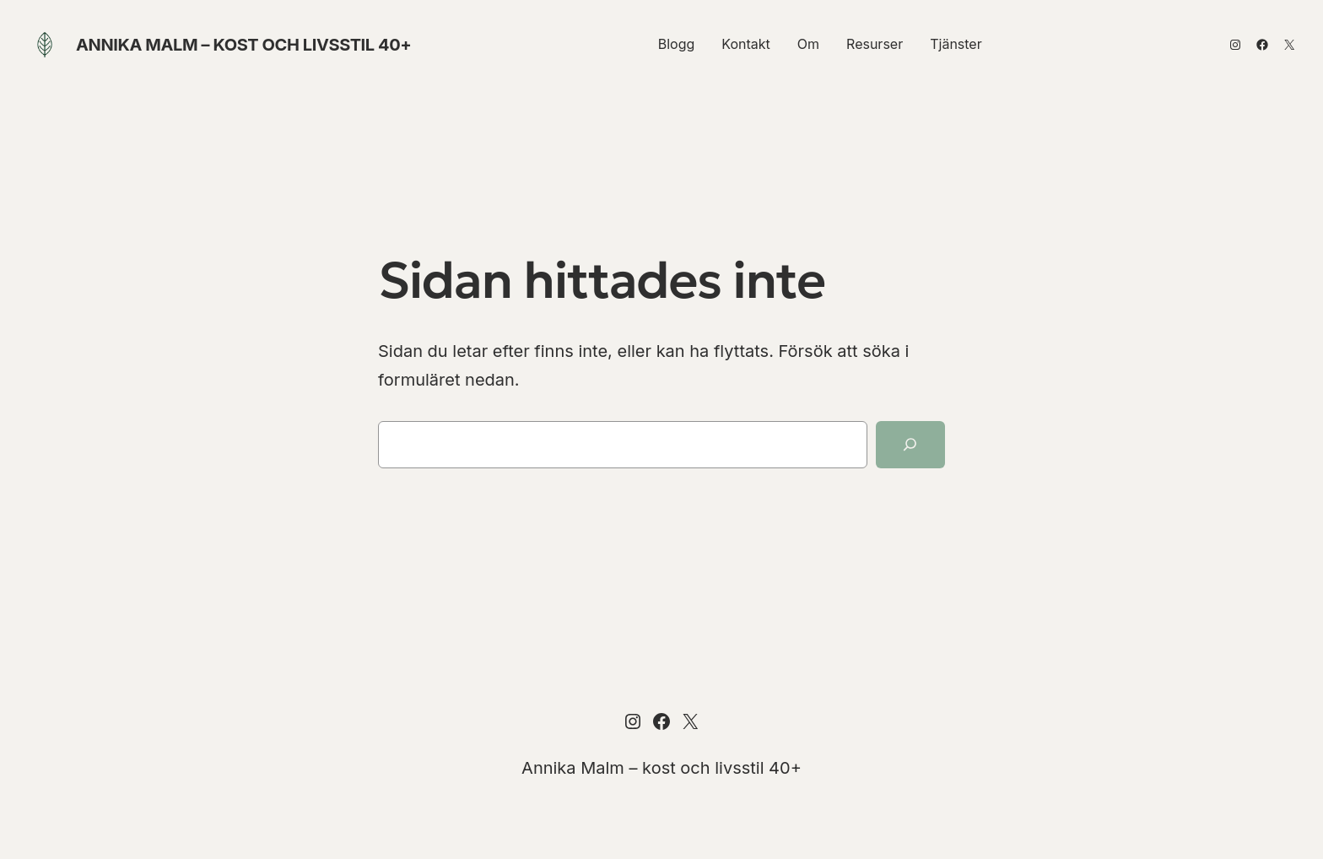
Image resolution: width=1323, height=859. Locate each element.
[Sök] (910, 444)
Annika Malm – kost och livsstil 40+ (243, 45)
